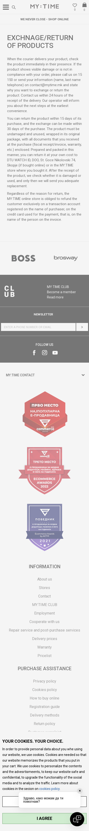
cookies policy (49, 789)
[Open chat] (77, 819)
